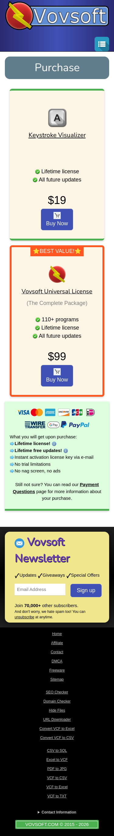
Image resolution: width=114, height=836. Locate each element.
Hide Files (57, 710)
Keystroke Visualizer (57, 135)
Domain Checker (57, 701)
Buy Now (57, 219)
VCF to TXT (57, 796)
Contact (57, 652)
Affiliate (57, 643)
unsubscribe (24, 617)
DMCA (57, 661)
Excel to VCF (56, 760)
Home (57, 634)
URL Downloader (57, 719)
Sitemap (57, 679)
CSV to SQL (57, 750)
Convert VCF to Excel (57, 729)
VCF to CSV (57, 778)
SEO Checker (57, 692)
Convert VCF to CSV (57, 738)
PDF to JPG (57, 769)
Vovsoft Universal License (57, 291)
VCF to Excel (56, 787)
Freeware (57, 670)
